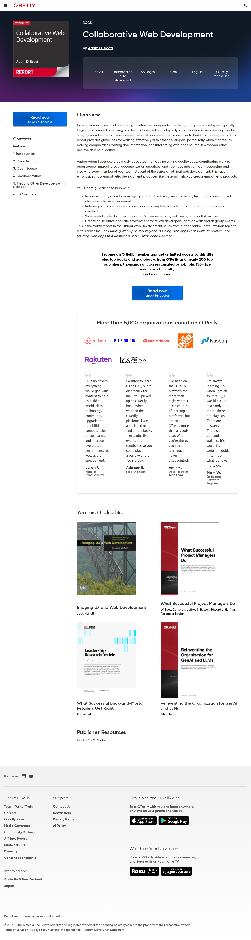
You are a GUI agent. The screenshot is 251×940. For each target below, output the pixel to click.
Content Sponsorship (20, 857)
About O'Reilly (17, 798)
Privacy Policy (63, 819)
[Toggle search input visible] (246, 5)
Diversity (10, 851)
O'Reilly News (14, 819)
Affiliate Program (17, 838)
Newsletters (62, 813)
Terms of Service (15, 930)
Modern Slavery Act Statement (103, 930)
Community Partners (19, 832)
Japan (9, 886)
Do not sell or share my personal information (33, 916)
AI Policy (59, 825)
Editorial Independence (65, 930)
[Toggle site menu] (5, 5)
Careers (10, 813)
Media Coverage (17, 825)
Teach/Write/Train (18, 806)
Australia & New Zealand (23, 879)
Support (60, 798)
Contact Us (61, 806)
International (16, 871)
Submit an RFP (15, 845)
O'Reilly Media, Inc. (222, 74)
